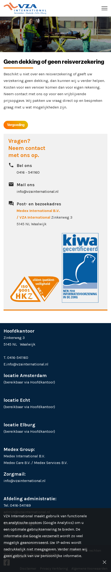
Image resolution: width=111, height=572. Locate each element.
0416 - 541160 (28, 172)
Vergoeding (15, 124)
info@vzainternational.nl (38, 191)
